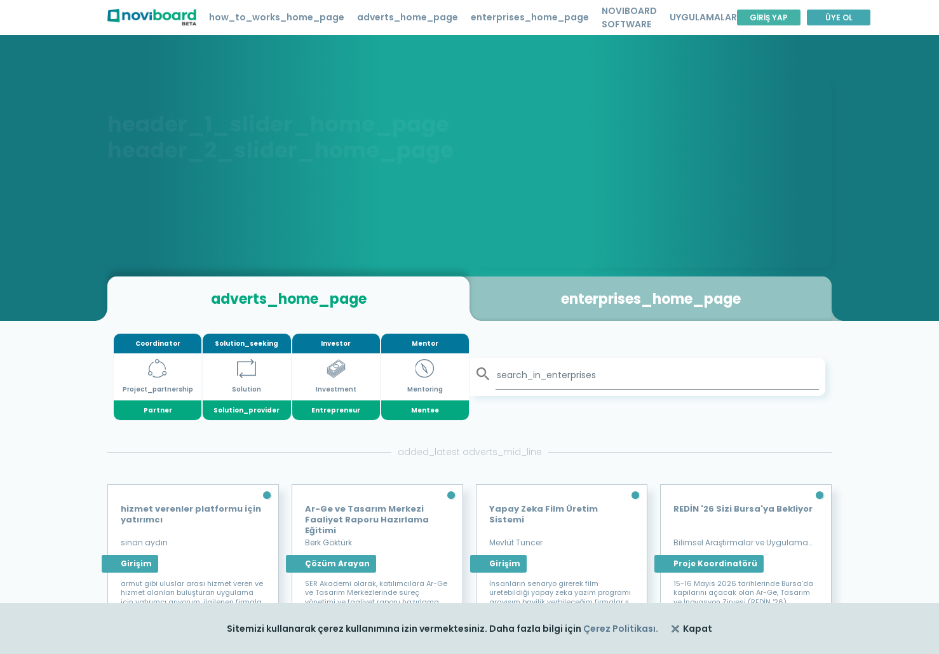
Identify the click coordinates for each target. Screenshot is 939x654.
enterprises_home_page (530, 17)
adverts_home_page (407, 17)
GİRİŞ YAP (769, 17)
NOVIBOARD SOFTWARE (629, 17)
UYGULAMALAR (703, 17)
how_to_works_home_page (276, 17)
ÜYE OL (839, 17)
